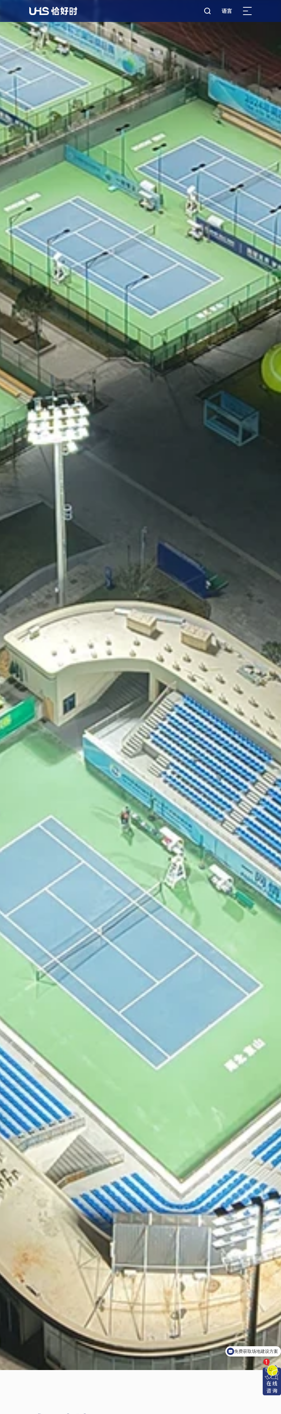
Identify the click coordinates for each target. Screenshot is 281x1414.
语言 (227, 11)
